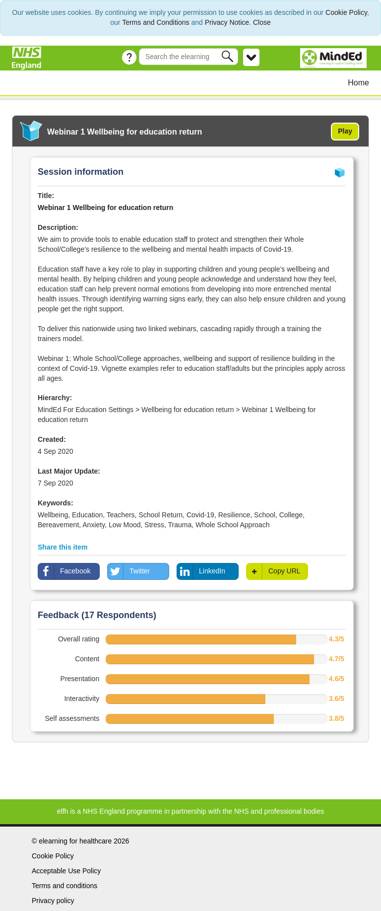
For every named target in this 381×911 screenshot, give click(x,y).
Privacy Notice (227, 22)
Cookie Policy (346, 12)
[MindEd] (334, 58)
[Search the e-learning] (188, 56)
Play (345, 131)
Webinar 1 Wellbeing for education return (105, 207)
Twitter (129, 571)
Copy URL (274, 571)
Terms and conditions (64, 886)
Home (358, 82)
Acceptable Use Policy (66, 871)
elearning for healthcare (75, 841)
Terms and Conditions (155, 22)
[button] (228, 56)
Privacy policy (53, 901)
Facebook (64, 571)
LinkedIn (201, 571)
